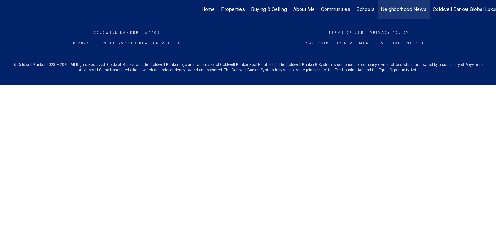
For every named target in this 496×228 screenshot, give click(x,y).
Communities (335, 9)
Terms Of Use (346, 32)
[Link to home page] (8, 9)
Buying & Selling (269, 9)
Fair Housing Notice (405, 43)
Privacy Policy (389, 32)
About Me (304, 9)
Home (208, 9)
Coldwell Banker (116, 32)
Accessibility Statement (339, 43)
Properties (233, 9)
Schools (365, 9)
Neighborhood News (403, 9)
